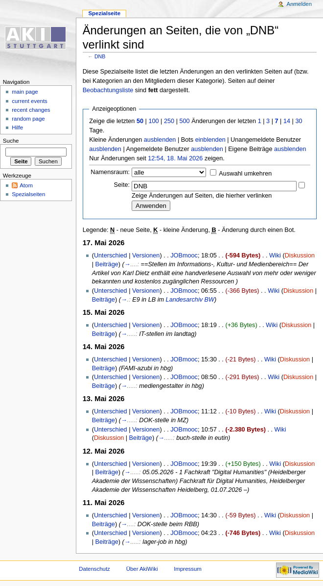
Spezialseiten (28, 194)
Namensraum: (110, 172)
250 (169, 121)
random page (28, 119)
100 (153, 121)
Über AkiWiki (142, 569)
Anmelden (299, 4)
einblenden (210, 139)
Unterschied (110, 255)
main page (25, 92)
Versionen (146, 255)
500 (184, 121)
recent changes (31, 110)
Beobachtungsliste (108, 90)
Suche (11, 141)
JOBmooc (184, 255)
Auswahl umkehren (245, 173)
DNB (100, 56)
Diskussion (300, 255)
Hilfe (17, 127)
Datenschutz (94, 569)
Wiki (275, 255)
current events (29, 101)
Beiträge (106, 264)
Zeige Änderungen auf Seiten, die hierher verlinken (202, 195)
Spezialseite (104, 13)
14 (286, 121)
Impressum (188, 569)
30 (298, 121)
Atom (26, 185)
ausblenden (160, 139)
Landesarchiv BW (190, 299)
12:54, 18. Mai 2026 (175, 158)
